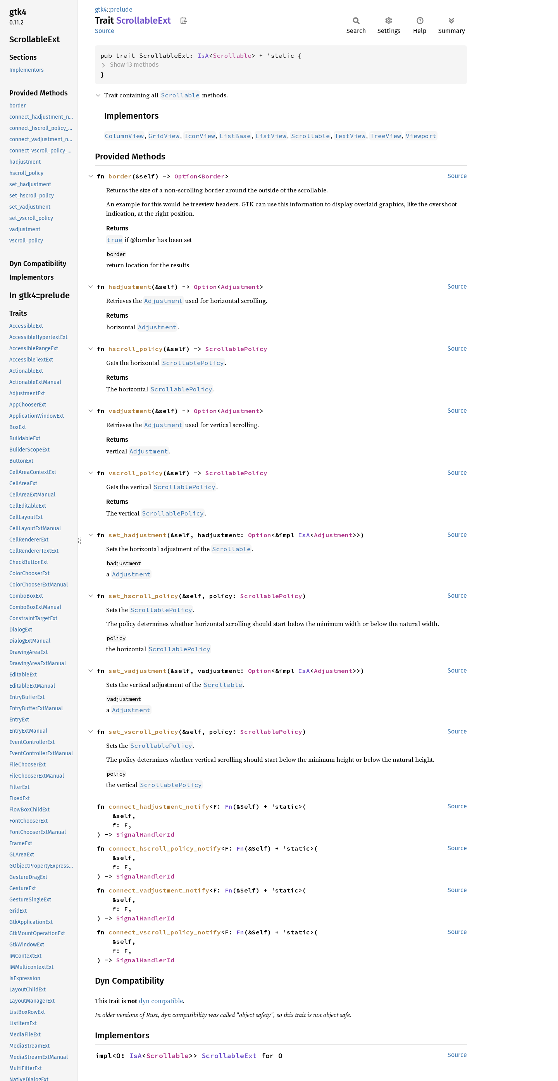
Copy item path (183, 20)
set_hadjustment (137, 535)
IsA (203, 55)
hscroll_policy (135, 349)
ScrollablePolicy (236, 349)
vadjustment (129, 411)
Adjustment (240, 287)
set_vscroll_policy (143, 731)
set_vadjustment (137, 671)
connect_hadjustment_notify (158, 806)
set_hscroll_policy (143, 596)
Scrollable (232, 55)
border (120, 176)
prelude (121, 9)
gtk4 (101, 9)
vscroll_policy (135, 473)
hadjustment (129, 287)
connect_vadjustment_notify (158, 890)
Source (104, 31)
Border (213, 176)
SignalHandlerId (145, 834)
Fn (228, 806)
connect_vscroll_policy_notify (164, 932)
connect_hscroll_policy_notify (164, 848)
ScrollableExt (229, 1055)
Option (186, 176)
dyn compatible (161, 1000)
